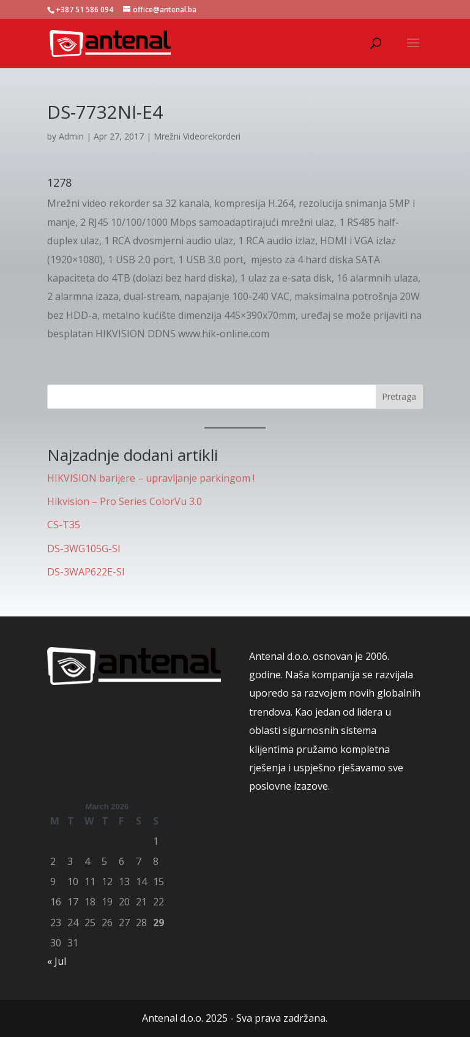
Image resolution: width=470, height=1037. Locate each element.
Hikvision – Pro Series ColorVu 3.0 (124, 501)
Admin (71, 136)
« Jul (56, 961)
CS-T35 (63, 524)
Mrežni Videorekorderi (197, 136)
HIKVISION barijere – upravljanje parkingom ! (151, 478)
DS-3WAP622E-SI (86, 571)
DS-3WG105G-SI (84, 548)
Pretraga (399, 396)
